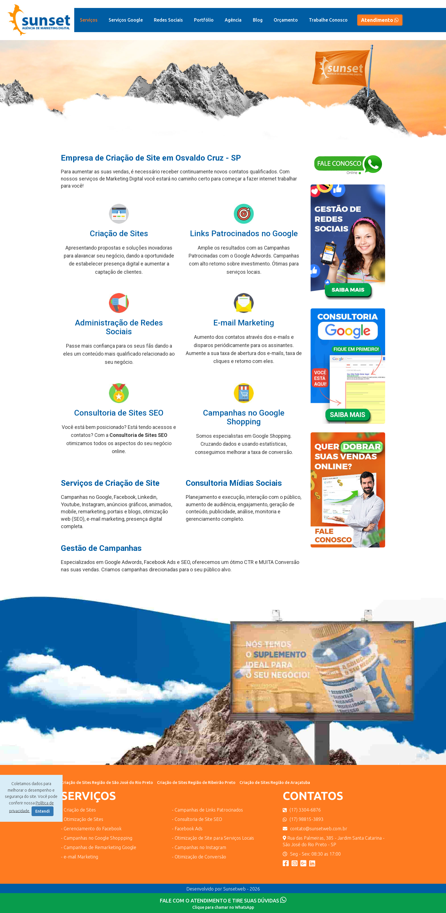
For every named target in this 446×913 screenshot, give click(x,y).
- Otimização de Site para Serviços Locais (213, 838)
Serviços (89, 19)
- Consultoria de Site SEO (197, 819)
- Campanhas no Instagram (199, 847)
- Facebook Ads (187, 828)
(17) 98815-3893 (303, 819)
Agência (233, 19)
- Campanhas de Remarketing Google (98, 847)
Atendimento (380, 20)
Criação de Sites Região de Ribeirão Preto (196, 782)
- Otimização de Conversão (199, 856)
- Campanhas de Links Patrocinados (207, 809)
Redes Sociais (168, 19)
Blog (258, 19)
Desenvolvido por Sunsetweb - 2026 (223, 888)
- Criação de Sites (78, 809)
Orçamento (286, 19)
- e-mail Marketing (79, 856)
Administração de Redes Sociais (119, 327)
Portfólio (204, 19)
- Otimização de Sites (82, 819)
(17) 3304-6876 (302, 809)
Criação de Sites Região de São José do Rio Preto (107, 782)
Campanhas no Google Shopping (243, 417)
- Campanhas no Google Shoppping (96, 838)
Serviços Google (126, 19)
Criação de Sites (119, 233)
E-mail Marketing (243, 322)
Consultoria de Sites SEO (119, 413)
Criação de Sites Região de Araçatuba (274, 782)
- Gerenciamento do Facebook (91, 828)
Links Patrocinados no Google (244, 233)
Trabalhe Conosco (328, 19)
